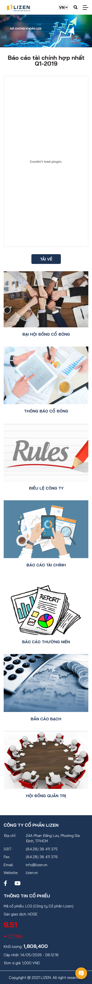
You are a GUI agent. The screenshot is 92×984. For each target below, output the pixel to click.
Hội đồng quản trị (46, 795)
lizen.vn (32, 872)
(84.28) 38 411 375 (42, 849)
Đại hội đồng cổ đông (46, 334)
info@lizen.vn (36, 865)
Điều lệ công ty (46, 488)
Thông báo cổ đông (46, 411)
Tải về (46, 259)
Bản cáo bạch (46, 718)
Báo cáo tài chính (46, 564)
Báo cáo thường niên (46, 641)
